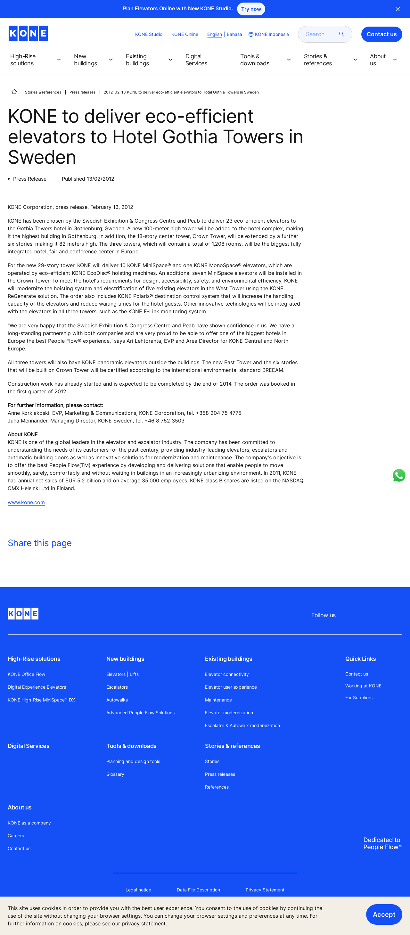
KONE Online (184, 34)
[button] (37, 60)
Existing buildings (228, 658)
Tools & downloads (131, 745)
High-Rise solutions (34, 658)
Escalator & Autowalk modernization (242, 725)
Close (397, 9)
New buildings (125, 658)
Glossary (115, 774)
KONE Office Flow (26, 674)
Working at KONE (363, 685)
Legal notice (138, 889)
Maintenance (218, 699)
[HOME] (14, 91)
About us (20, 807)
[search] (321, 34)
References (217, 787)
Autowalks (117, 699)
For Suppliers (359, 697)
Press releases (82, 92)
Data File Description (198, 889)
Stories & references (43, 92)
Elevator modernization (229, 712)
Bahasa (234, 34)
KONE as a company (29, 822)
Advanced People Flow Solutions (140, 712)
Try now (251, 9)
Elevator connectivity (227, 674)
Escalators (117, 687)
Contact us (19, 848)
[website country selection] (268, 34)
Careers (16, 835)
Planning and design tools (133, 761)
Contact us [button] (382, 34)
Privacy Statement (265, 889)
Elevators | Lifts (122, 674)
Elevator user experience (231, 687)
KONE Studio (148, 34)
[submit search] (342, 34)
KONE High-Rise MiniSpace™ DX (41, 699)
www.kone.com (26, 502)
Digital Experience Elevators (37, 687)
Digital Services (28, 745)
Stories (212, 761)
